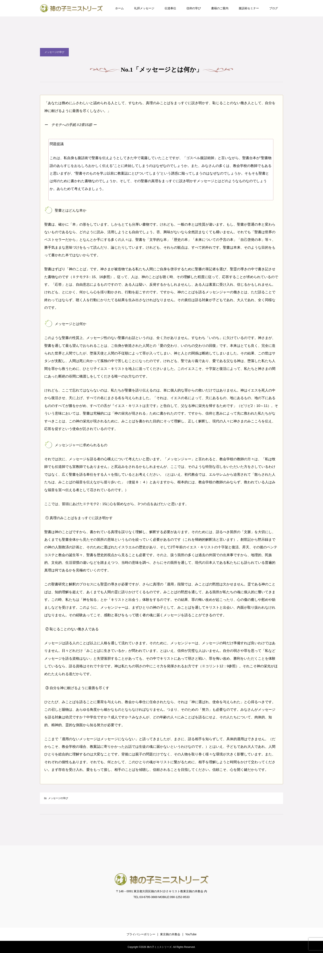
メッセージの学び (54, 52)
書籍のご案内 (219, 8)
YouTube (191, 934)
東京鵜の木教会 (170, 934)
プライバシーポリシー (140, 934)
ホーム (119, 8)
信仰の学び (193, 8)
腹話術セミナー (249, 8)
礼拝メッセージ (144, 8)
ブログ (273, 8)
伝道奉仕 (170, 8)
